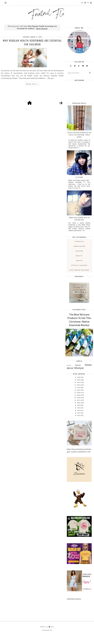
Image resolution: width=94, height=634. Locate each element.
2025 (78, 380)
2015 (79, 405)
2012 (79, 413)
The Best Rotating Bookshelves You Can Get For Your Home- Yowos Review (79, 134)
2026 (79, 377)
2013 (79, 410)
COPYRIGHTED (47, 630)
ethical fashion (79, 265)
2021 (78, 390)
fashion (79, 251)
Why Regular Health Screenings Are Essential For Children (32, 42)
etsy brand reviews (79, 270)
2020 (78, 392)
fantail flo (44, 626)
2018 (78, 397)
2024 (78, 382)
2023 (78, 385)
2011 (79, 415)
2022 (79, 387)
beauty (79, 256)
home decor (79, 246)
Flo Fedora (79, 177)
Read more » (32, 84)
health (79, 260)
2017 (78, 400)
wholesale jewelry (74, 599)
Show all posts (42, 28)
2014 (79, 408)
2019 (78, 395)
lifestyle (79, 241)
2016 (78, 403)
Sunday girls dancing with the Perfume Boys (79, 218)
